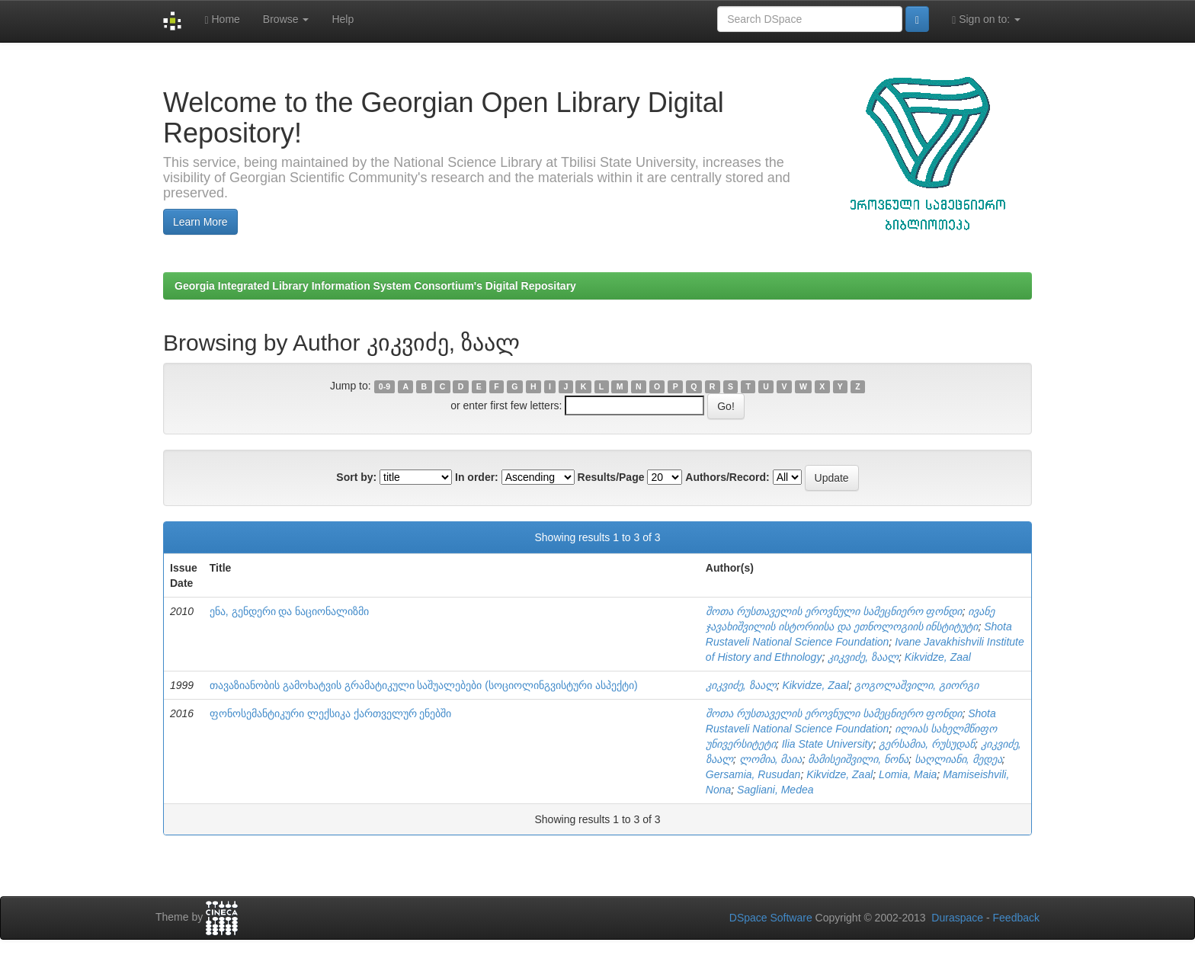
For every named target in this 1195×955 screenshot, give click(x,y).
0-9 (384, 386)
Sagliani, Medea (775, 790)
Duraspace (957, 918)
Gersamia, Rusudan (753, 774)
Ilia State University (827, 744)
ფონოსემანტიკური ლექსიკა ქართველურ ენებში (331, 713)
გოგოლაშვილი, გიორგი (916, 685)
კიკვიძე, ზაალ (863, 657)
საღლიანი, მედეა (958, 759)
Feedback (1016, 918)
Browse (286, 19)
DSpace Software (770, 918)
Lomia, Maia (908, 774)
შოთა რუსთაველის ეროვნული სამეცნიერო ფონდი (834, 611)
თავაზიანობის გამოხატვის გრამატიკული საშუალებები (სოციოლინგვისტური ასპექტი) (424, 685)
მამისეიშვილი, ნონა (858, 759)
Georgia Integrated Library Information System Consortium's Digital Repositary (375, 286)
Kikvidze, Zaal (938, 657)
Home (221, 19)
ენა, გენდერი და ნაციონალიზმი (290, 611)
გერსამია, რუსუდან (927, 744)
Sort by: (356, 477)
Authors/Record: (727, 477)
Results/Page (611, 477)
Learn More (200, 222)
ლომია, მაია (771, 759)
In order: (476, 477)
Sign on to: (986, 19)
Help (343, 19)
